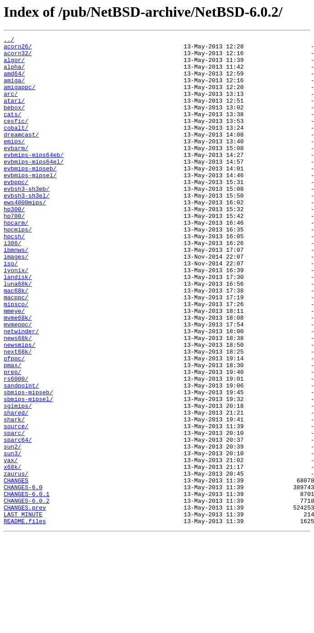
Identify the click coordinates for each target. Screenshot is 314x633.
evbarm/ (16, 171)
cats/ (12, 130)
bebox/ (14, 122)
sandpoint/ (21, 456)
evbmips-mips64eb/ (34, 179)
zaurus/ (16, 561)
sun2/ (12, 529)
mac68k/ (16, 342)
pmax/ (12, 431)
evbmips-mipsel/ (30, 203)
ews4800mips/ (25, 236)
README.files (25, 618)
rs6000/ (16, 448)
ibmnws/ (16, 293)
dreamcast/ (21, 155)
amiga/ (14, 89)
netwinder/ (21, 391)
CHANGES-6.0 (23, 578)
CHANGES (16, 570)
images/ (16, 301)
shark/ (14, 496)
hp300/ (14, 244)
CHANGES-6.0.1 (26, 586)
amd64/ (14, 81)
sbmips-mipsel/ (28, 472)
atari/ (14, 114)
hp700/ (14, 252)
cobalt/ (16, 146)
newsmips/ (19, 407)
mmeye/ (14, 366)
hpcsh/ (14, 277)
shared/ (16, 488)
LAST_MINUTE (23, 610)
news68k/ (18, 399)
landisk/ (18, 325)
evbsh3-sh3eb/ (26, 220)
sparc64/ (18, 521)
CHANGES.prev (25, 602)
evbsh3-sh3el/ (26, 228)
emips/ (14, 163)
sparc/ (14, 513)
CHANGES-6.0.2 (26, 594)
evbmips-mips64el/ (34, 187)
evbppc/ (16, 212)
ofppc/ (14, 423)
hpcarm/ (16, 260)
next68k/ (18, 415)
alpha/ (14, 73)
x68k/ (12, 553)
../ (9, 41)
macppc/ (16, 350)
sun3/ (12, 537)
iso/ (11, 309)
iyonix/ (16, 317)
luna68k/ (18, 334)
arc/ (11, 106)
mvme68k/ (18, 374)
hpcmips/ (18, 269)
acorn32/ (18, 57)
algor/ (14, 65)
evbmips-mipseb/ (30, 195)
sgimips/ (18, 480)
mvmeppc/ (18, 382)
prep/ (12, 439)
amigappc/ (19, 98)
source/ (16, 505)
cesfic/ (16, 138)
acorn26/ (18, 49)
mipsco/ (16, 358)
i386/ (12, 285)
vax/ (11, 545)
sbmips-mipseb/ (28, 464)
